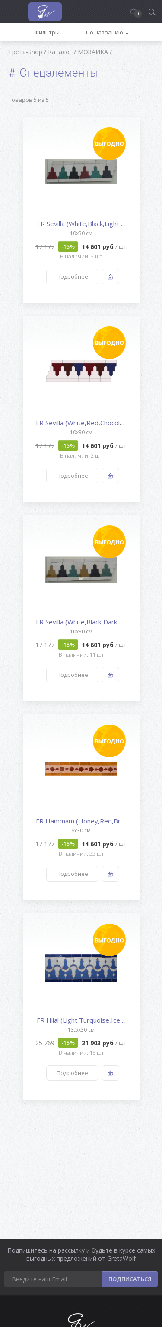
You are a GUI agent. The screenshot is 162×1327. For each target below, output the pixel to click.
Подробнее (72, 276)
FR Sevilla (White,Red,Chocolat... (83, 422)
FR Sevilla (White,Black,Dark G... (81, 621)
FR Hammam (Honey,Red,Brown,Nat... (92, 821)
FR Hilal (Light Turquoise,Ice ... (81, 1020)
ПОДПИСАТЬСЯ (129, 1279)
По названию (104, 32)
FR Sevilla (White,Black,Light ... (81, 223)
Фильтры (47, 32)
